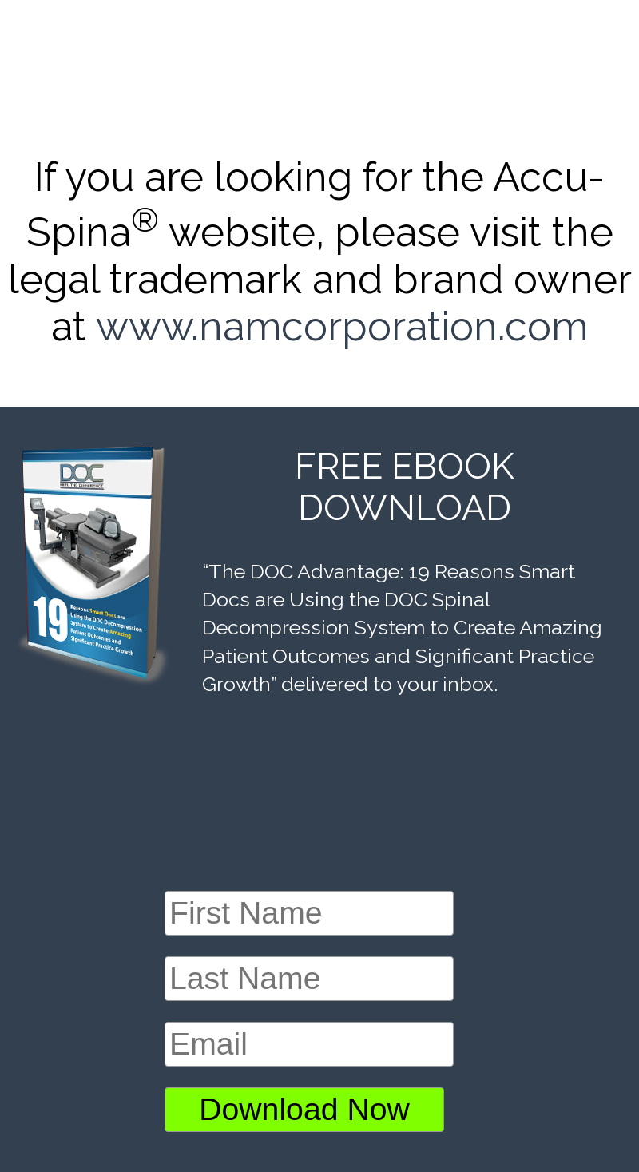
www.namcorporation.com (342, 326)
